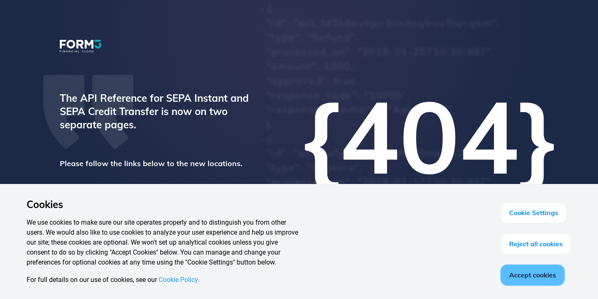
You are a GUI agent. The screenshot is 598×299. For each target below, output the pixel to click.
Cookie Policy (178, 280)
